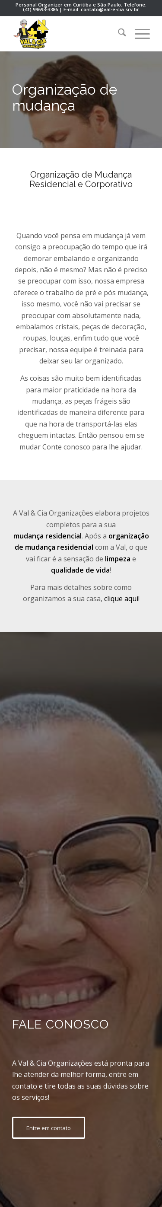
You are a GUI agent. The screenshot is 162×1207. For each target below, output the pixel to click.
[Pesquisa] (117, 33)
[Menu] (138, 33)
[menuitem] (117, 33)
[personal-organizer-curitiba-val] (67, 33)
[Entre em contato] (48, 1128)
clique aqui (121, 598)
